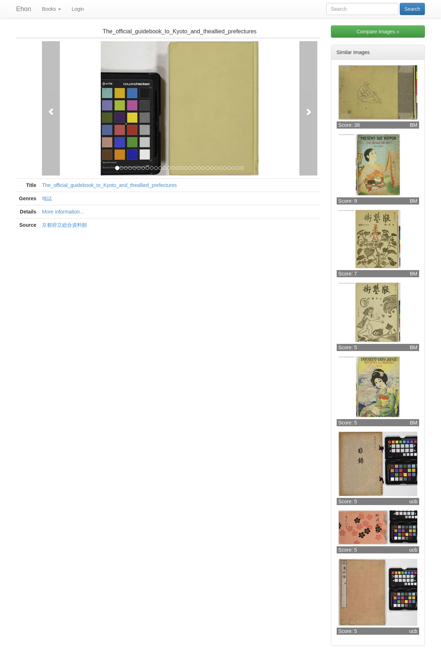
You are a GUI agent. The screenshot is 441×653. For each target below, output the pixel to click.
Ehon (23, 9)
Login (78, 9)
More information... (63, 212)
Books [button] (51, 9)
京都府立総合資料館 (64, 225)
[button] (51, 108)
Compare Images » (377, 31)
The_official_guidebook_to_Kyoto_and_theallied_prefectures (109, 185)
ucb (413, 501)
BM (413, 125)
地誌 (47, 198)
